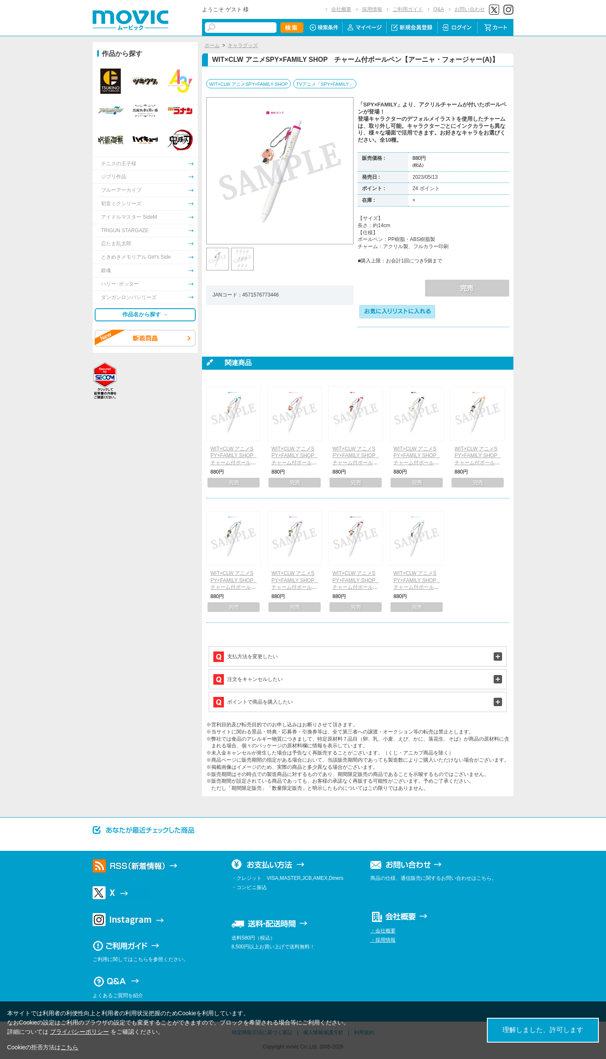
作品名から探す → (145, 314)
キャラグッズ (243, 45)
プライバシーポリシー (79, 1031)
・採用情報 (383, 940)
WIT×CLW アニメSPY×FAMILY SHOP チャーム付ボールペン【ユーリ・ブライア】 (234, 587)
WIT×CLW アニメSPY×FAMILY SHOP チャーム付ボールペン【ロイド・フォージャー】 (234, 463)
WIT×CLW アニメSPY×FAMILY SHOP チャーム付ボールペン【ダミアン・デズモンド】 (295, 587)
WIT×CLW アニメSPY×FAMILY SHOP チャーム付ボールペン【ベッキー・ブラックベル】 (356, 587)
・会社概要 (383, 931)
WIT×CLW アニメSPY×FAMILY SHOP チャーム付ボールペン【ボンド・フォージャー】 (417, 463)
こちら (69, 1047)
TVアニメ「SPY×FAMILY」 (325, 84)
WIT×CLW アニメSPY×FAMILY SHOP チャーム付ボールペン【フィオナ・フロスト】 (417, 587)
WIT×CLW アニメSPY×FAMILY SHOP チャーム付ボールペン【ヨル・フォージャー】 (356, 463)
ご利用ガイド (408, 9)
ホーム (212, 45)
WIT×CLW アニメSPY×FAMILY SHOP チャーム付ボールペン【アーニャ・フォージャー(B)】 (295, 463)
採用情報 (372, 9)
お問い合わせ (469, 9)
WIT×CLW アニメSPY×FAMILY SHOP (248, 84)
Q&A (438, 9)
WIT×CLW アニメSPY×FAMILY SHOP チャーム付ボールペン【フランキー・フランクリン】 (478, 463)
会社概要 (341, 9)
